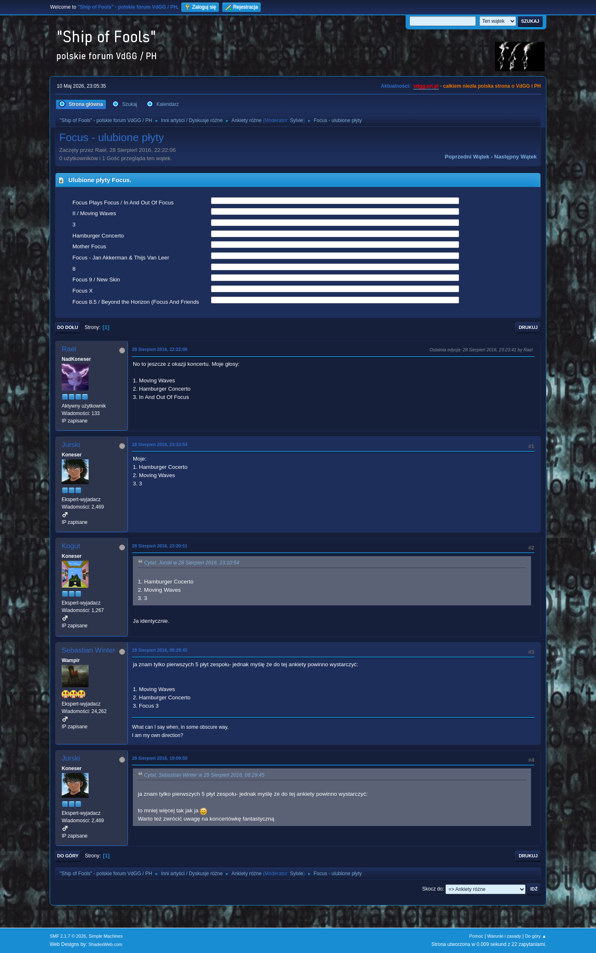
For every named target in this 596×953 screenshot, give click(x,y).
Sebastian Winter (88, 650)
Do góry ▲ (535, 936)
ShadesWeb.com (106, 944)
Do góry (68, 855)
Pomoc (476, 936)
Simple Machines (106, 936)
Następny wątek (515, 157)
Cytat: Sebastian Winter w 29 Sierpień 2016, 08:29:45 (204, 775)
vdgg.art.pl (426, 86)
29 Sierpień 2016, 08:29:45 (159, 650)
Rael (69, 349)
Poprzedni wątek (467, 157)
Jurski (71, 445)
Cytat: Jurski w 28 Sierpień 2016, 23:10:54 (191, 563)
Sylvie (296, 120)
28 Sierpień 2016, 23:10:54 (159, 444)
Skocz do (432, 889)
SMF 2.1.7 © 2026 (68, 936)
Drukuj (528, 327)
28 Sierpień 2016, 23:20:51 (159, 545)
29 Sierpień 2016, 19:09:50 (159, 758)
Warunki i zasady (504, 936)
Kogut (71, 546)
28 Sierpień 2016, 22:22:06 (159, 349)
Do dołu (67, 327)
